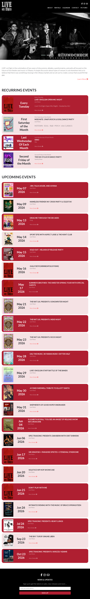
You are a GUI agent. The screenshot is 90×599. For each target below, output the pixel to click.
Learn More (82, 79)
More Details (39, 110)
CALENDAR (66, 7)
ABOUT (50, 7)
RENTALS (57, 7)
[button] (43, 55)
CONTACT (75, 7)
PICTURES (84, 7)
